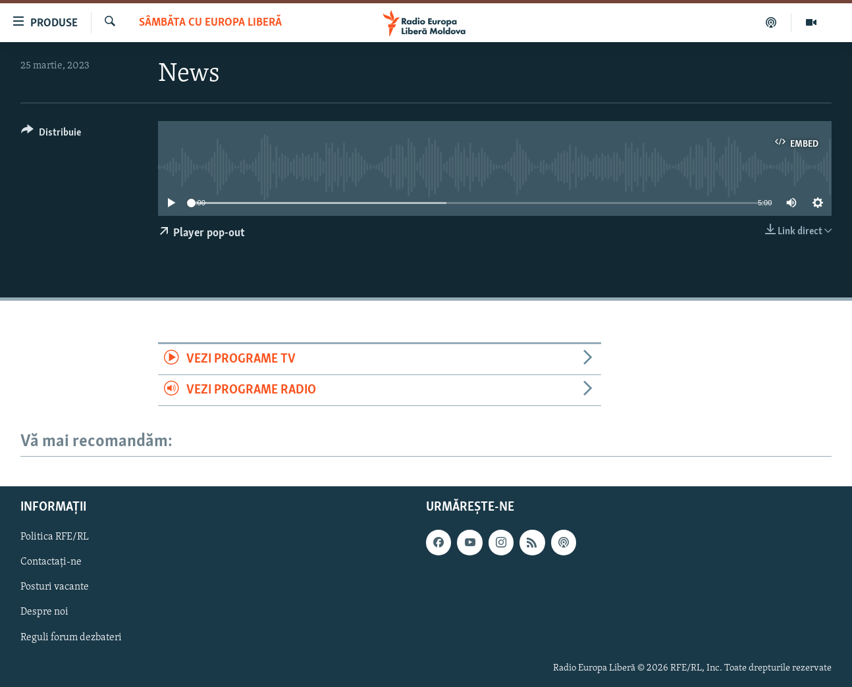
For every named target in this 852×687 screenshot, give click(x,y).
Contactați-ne (51, 562)
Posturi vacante (54, 587)
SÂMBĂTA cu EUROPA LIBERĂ (210, 22)
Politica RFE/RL (54, 537)
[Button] (51, 134)
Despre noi (44, 612)
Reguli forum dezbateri (71, 637)
